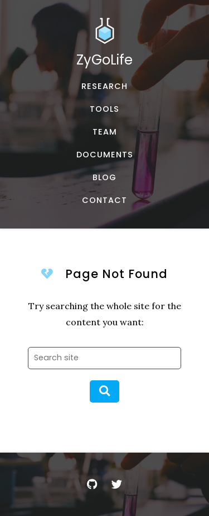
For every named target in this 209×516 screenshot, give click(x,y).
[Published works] (104, 86)
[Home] (104, 46)
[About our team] (104, 132)
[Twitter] (117, 484)
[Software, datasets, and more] (104, 109)
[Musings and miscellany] (104, 177)
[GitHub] (92, 484)
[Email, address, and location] (104, 200)
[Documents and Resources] (104, 154)
